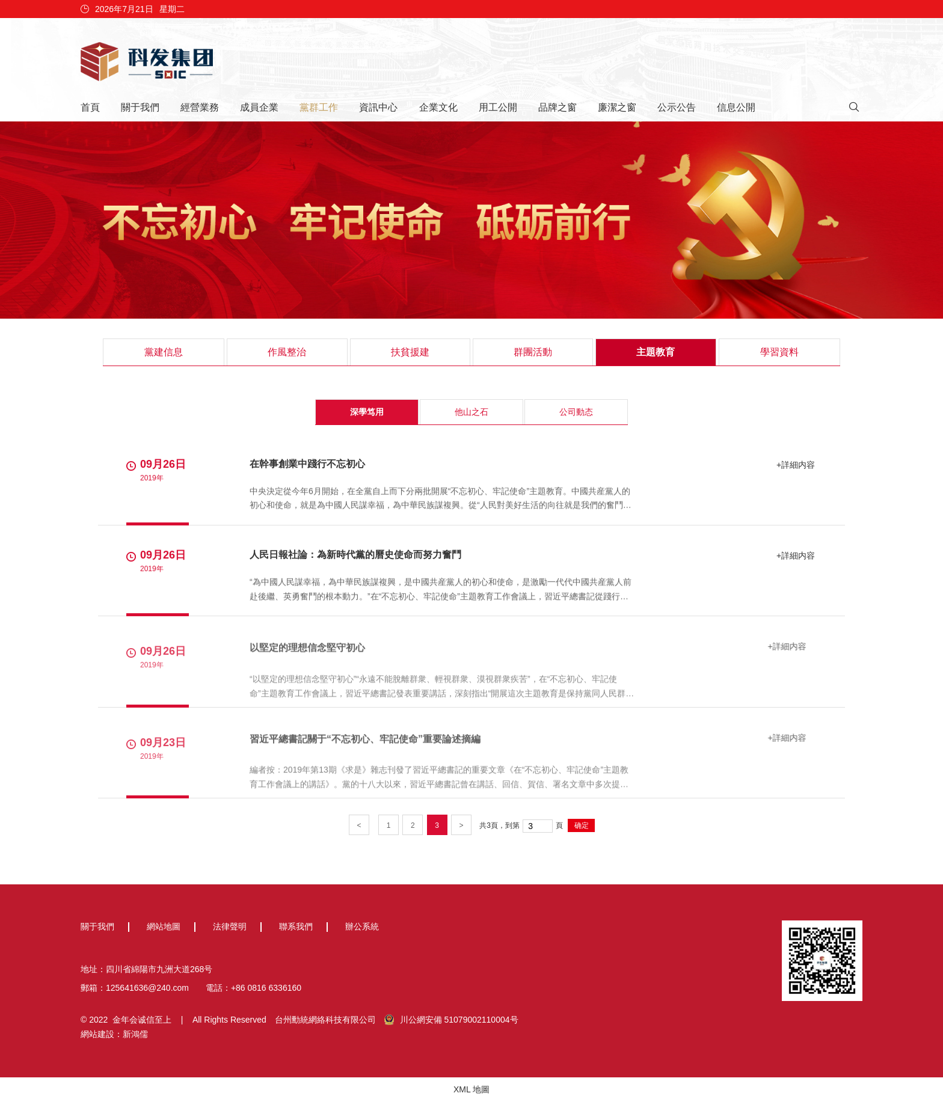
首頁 (90, 107)
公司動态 (576, 412)
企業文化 (438, 107)
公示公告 (676, 107)
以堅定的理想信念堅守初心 (307, 651)
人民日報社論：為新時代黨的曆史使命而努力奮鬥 (355, 555)
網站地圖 (163, 926)
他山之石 (471, 412)
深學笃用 (367, 412)
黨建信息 (163, 352)
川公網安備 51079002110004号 (451, 1019)
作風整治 (287, 352)
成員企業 (259, 107)
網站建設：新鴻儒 (114, 1034)
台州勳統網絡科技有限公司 (325, 1019)
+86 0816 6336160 (266, 988)
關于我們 (140, 107)
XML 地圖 (471, 1089)
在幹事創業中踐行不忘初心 (307, 464)
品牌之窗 (557, 107)
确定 (581, 825)
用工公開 (498, 107)
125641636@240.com (147, 988)
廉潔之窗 (617, 107)
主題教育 (655, 352)
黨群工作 (318, 107)
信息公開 (736, 107)
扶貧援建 (410, 352)
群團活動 (533, 352)
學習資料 (779, 352)
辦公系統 (362, 926)
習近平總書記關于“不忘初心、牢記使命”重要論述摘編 (365, 742)
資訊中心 (378, 107)
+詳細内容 (794, 465)
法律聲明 (230, 926)
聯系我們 (296, 926)
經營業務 (199, 107)
